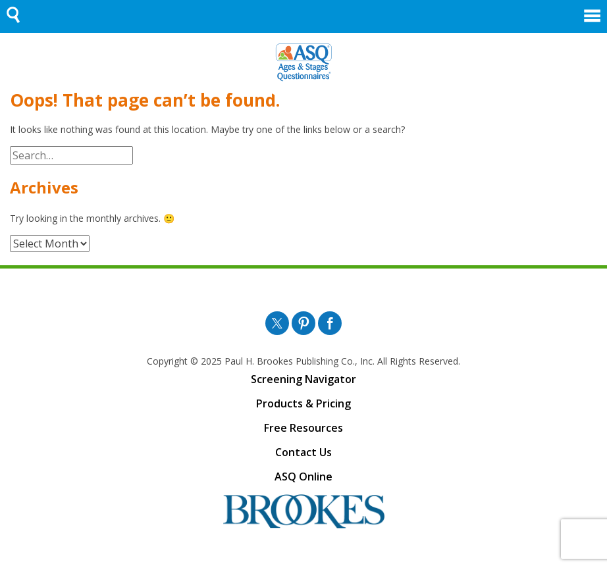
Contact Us (303, 452)
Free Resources (303, 428)
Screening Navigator (303, 379)
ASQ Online (303, 476)
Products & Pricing (303, 403)
